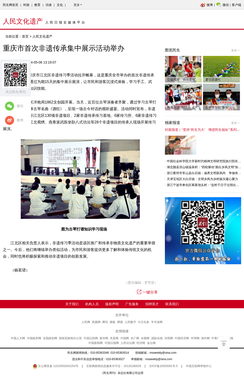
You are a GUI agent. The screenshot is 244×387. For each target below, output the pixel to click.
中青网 (215, 338)
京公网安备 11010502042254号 (55, 366)
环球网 (195, 338)
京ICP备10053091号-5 (163, 366)
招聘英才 (152, 304)
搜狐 (112, 322)
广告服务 (132, 304)
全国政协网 (50, 338)
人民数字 (130, 322)
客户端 (236, 5)
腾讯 (105, 322)
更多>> (235, 50)
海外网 (205, 338)
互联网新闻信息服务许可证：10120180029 (113, 366)
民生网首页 (10, 5)
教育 (37, 5)
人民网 (85, 322)
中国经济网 (182, 338)
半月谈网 (157, 322)
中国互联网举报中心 (199, 366)
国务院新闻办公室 (70, 338)
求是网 (114, 338)
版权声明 (112, 304)
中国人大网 (18, 338)
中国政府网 (34, 338)
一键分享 (147, 292)
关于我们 (72, 304)
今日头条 (143, 322)
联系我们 (172, 304)
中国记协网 (91, 338)
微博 (206, 5)
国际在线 (157, 338)
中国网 (124, 338)
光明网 (168, 338)
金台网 (151, 343)
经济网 (141, 343)
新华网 (104, 338)
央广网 (135, 338)
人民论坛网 (128, 343)
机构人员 (92, 304)
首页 (25, 36)
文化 (60, 5)
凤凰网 (96, 322)
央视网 (145, 338)
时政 (26, 5)
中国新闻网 (95, 343)
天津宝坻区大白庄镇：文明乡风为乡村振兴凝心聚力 (202, 179)
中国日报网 (112, 343)
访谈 (49, 5)
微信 (222, 5)
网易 (120, 322)
